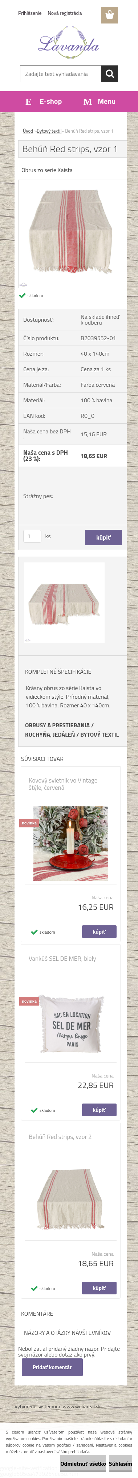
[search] (109, 73)
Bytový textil (49, 130)
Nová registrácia (65, 13)
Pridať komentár (52, 1367)
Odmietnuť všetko (83, 1463)
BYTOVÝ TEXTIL (99, 734)
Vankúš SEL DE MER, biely (62, 958)
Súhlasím (120, 1463)
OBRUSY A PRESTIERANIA (57, 725)
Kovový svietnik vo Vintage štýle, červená (63, 784)
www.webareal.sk (82, 1406)
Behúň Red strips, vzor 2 (60, 1136)
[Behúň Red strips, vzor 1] (73, 183)
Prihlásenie (30, 13)
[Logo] (69, 42)
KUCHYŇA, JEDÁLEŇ (50, 734)
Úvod (28, 130)
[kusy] (32, 536)
